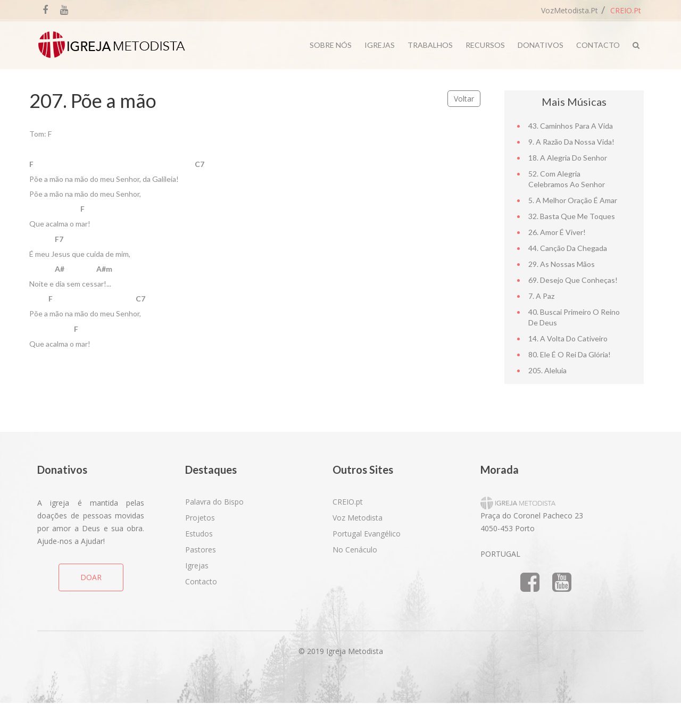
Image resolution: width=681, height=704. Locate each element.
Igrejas (379, 44)
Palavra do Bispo (214, 502)
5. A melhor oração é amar (572, 200)
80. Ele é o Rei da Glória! (569, 354)
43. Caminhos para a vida (570, 125)
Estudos (199, 534)
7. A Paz (541, 295)
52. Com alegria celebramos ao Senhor (566, 179)
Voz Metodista (358, 518)
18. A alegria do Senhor (567, 157)
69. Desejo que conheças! (573, 279)
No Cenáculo (355, 549)
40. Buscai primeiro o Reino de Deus (574, 317)
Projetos (200, 518)
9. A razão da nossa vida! (571, 141)
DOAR (91, 577)
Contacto (598, 44)
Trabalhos (430, 44)
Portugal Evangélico (367, 534)
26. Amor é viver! (557, 232)
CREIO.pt (625, 10)
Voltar (464, 99)
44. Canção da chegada (567, 248)
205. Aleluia (547, 370)
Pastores (200, 549)
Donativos (540, 44)
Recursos (485, 44)
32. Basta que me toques (571, 216)
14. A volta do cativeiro (568, 338)
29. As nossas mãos (561, 264)
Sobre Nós (331, 44)
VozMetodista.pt (569, 10)
